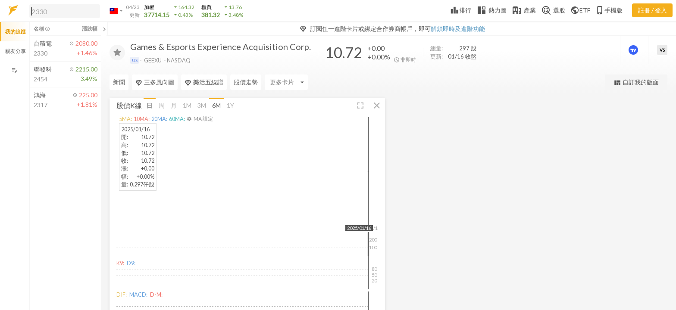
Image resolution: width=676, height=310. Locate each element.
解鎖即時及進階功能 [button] (458, 28)
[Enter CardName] (286, 82)
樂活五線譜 (204, 82)
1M (187, 104)
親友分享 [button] (15, 51)
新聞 (119, 82)
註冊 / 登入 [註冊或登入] (652, 10)
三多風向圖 (154, 82)
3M (201, 104)
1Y (230, 104)
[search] (64, 11)
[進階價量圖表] (634, 50)
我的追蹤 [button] (15, 31)
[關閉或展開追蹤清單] (104, 29)
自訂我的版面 (636, 82)
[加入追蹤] (117, 52)
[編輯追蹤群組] (14, 70)
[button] (63, 11)
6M (216, 104)
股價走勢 (246, 82)
